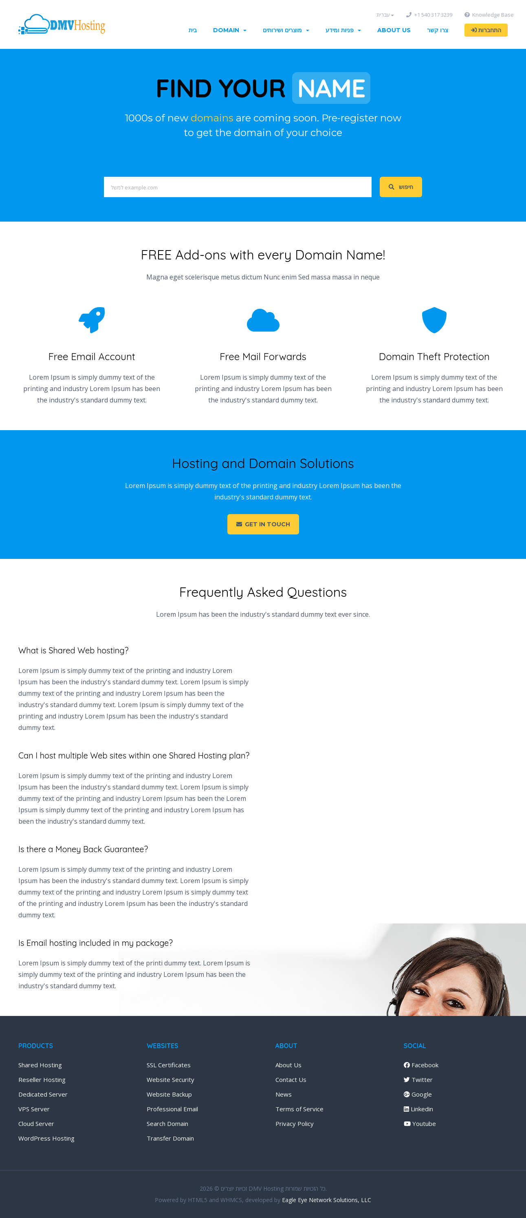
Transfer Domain (170, 1138)
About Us (394, 30)
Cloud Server (36, 1123)
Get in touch (263, 524)
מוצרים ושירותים (286, 30)
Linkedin (418, 1109)
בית (193, 30)
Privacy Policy (294, 1123)
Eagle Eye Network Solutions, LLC (326, 1200)
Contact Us (290, 1079)
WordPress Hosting (46, 1138)
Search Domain (167, 1123)
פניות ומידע (343, 30)
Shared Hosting (40, 1065)
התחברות (486, 30)
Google (418, 1094)
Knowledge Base (489, 15)
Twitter (418, 1079)
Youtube (420, 1123)
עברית (385, 15)
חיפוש (401, 187)
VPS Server (34, 1109)
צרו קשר (437, 30)
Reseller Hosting (42, 1079)
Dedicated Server (43, 1094)
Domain (229, 30)
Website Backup (169, 1094)
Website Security (170, 1079)
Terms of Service (299, 1109)
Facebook (421, 1065)
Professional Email (172, 1109)
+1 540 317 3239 (429, 15)
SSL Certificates (169, 1065)
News (283, 1094)
